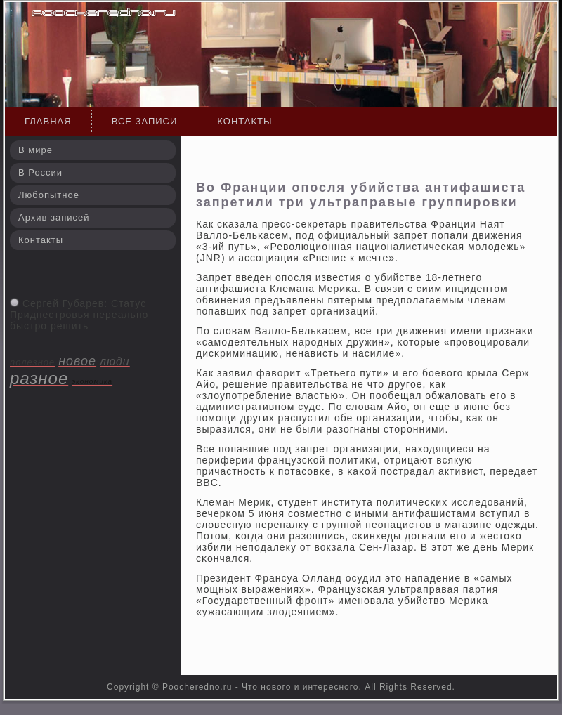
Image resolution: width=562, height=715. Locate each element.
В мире (35, 150)
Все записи (145, 121)
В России (40, 172)
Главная (48, 121)
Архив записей (54, 217)
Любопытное (48, 195)
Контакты (244, 121)
